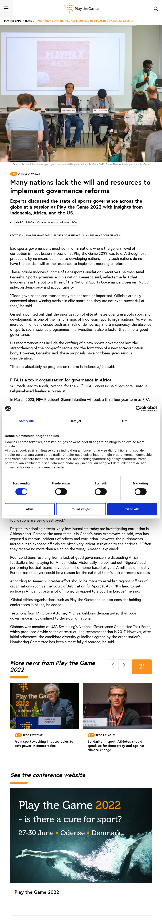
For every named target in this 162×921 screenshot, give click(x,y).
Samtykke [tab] (26, 421)
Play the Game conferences (101, 235)
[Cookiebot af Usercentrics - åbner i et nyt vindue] (138, 409)
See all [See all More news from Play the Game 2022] (141, 666)
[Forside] (81, 8)
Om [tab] (124, 421)
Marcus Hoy (46, 222)
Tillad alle (132, 509)
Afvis (30, 509)
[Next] (124, 665)
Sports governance (67, 235)
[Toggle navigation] (6, 8)
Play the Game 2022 (38, 235)
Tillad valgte (81, 509)
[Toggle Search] (155, 8)
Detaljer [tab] (75, 421)
